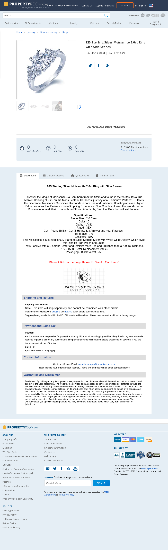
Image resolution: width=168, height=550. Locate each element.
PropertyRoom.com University (18, 498)
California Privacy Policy (15, 518)
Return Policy (9, 523)
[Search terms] (56, 15)
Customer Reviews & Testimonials (20, 456)
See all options (128, 150)
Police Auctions (12, 23)
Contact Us (87, 5)
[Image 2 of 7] (33, 106)
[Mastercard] (133, 439)
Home (19, 32)
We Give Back (10, 452)
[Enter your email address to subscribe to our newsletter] (67, 483)
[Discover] (149, 439)
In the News (9, 443)
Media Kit (7, 447)
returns (68, 311)
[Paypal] (118, 439)
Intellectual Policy (11, 527)
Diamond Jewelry (48, 32)
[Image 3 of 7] (45, 106)
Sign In (142, 5)
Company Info (10, 439)
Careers (7, 494)
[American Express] (141, 439)
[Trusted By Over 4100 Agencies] (141, 455)
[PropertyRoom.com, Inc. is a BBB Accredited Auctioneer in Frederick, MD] (125, 454)
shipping (56, 311)
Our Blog (7, 464)
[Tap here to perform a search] (106, 15)
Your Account (51, 439)
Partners (7, 481)
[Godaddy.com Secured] (154, 455)
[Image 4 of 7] (57, 106)
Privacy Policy (9, 514)
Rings (65, 32)
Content (3, 43)
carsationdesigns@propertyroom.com (96, 364)
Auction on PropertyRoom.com (62, 5)
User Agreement (11, 510)
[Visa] (125, 439)
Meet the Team (10, 460)
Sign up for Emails (104, 5)
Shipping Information (55, 447)
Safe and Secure (53, 443)
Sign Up (101, 483)
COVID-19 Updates (53, 460)
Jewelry (31, 32)
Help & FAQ (50, 456)
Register (125, 5)
